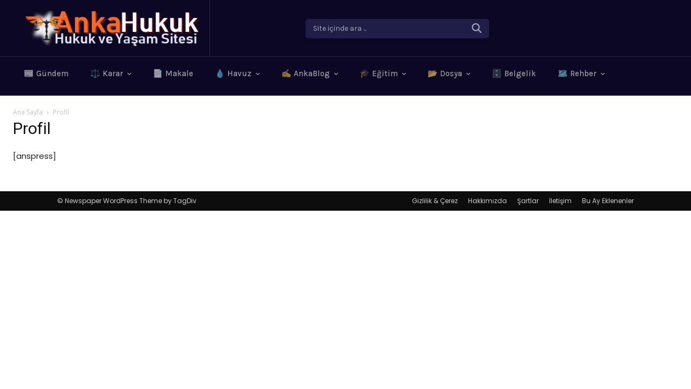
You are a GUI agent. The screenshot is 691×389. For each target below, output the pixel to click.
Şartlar (528, 200)
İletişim (560, 200)
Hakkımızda (487, 200)
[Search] (476, 28)
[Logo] (111, 28)
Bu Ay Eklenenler (608, 200)
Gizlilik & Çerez (435, 200)
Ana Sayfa (28, 112)
